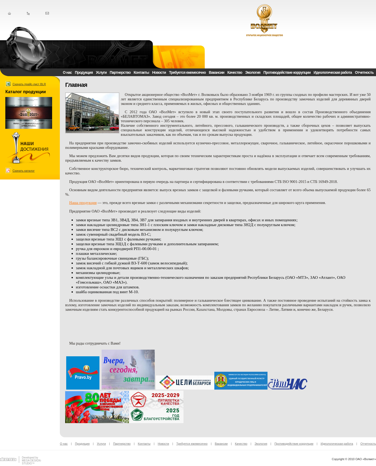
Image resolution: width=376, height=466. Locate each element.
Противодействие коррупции (287, 72)
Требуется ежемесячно (187, 72)
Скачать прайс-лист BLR (29, 84)
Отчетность (364, 72)
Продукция (84, 72)
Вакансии (216, 72)
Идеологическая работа (333, 72)
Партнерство (120, 72)
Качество (234, 72)
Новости (159, 72)
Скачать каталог (23, 170)
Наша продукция (83, 203)
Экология (252, 72)
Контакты (141, 72)
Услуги (101, 72)
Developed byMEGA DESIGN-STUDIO (31, 460)
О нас (67, 72)
